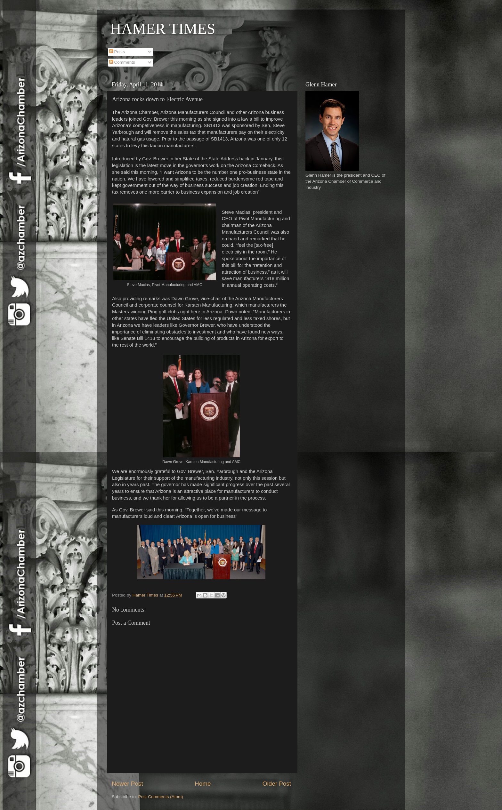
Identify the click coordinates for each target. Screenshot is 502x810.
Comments (122, 62)
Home (203, 783)
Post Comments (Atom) (160, 796)
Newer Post (127, 783)
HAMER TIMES (162, 28)
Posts (117, 51)
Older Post (277, 783)
